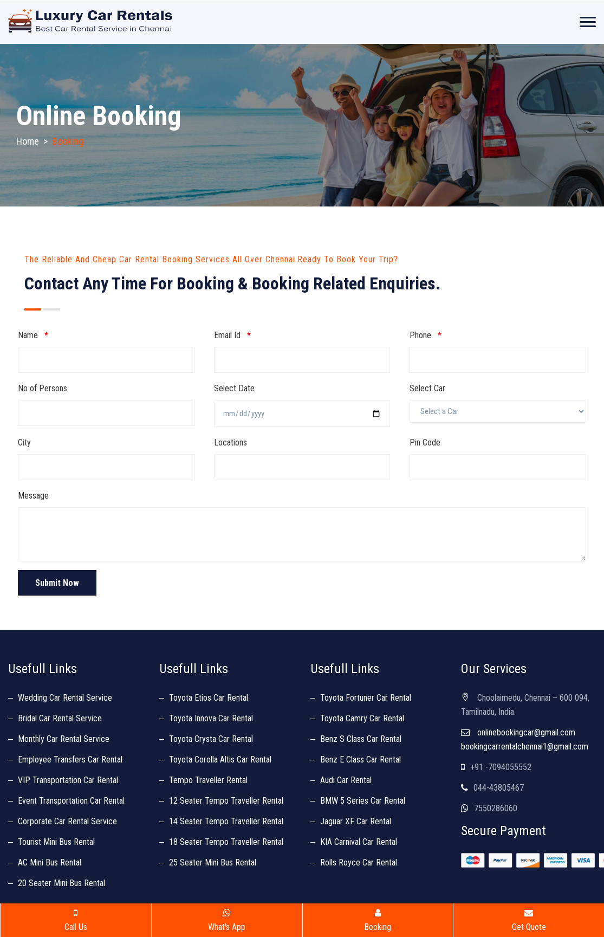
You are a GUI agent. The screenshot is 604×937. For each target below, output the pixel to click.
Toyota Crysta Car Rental (211, 739)
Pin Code (425, 442)
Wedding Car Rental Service (65, 698)
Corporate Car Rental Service (67, 821)
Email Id (232, 335)
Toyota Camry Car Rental (362, 718)
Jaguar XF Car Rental (355, 821)
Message (33, 495)
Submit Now (57, 583)
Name (33, 335)
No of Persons (42, 388)
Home (27, 141)
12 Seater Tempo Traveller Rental (226, 801)
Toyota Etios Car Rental (208, 698)
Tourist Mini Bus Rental (56, 842)
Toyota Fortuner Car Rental (365, 698)
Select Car (427, 388)
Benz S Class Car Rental (360, 739)
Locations (230, 442)
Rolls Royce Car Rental (358, 862)
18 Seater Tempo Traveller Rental (226, 842)
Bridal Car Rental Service (60, 718)
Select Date (234, 388)
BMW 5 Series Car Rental (362, 801)
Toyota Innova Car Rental (211, 718)
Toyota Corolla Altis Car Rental (220, 759)
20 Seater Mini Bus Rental (61, 883)
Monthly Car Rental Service (63, 739)
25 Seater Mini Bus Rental (212, 862)
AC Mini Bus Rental (49, 862)
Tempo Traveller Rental (208, 780)
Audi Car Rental (346, 780)
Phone (425, 335)
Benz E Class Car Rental (360, 759)
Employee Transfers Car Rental (70, 759)
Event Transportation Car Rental (71, 801)
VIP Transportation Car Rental (68, 780)
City (24, 442)
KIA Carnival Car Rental (358, 842)
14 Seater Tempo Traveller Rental (226, 821)
